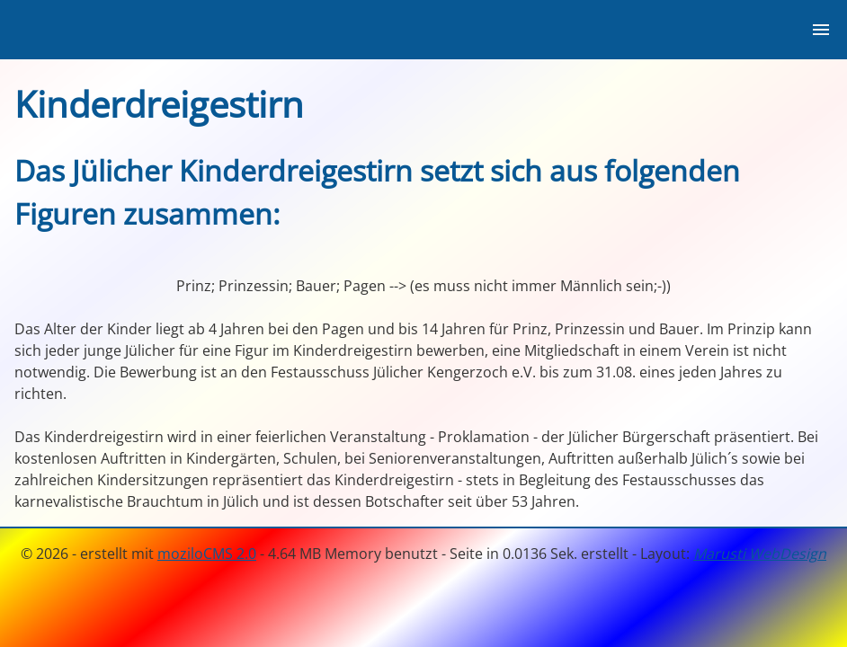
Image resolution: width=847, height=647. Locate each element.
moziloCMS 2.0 (206, 553)
